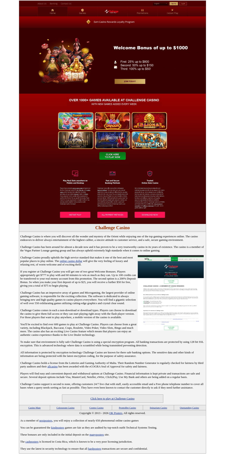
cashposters (31, 441)
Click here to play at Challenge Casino (113, 398)
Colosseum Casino (65, 407)
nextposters (45, 420)
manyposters (96, 434)
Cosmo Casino (96, 407)
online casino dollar (71, 261)
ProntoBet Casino (127, 407)
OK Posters (115, 413)
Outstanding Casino (189, 407)
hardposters (94, 448)
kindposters (57, 427)
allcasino (52, 366)
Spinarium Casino (158, 407)
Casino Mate (34, 407)
